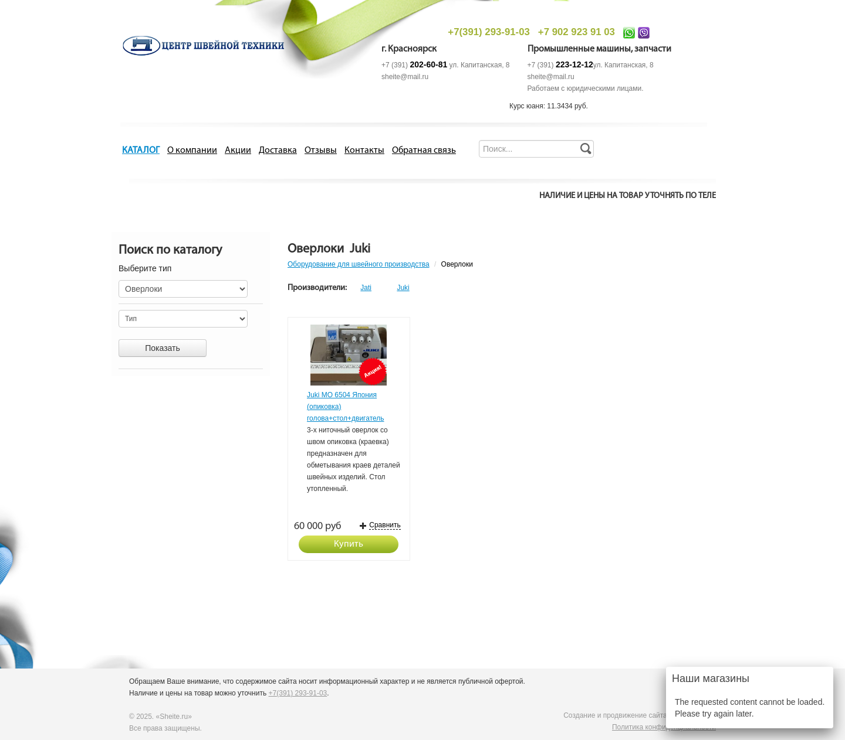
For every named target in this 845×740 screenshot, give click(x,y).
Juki (403, 288)
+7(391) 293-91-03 (488, 31)
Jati (365, 288)
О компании (192, 150)
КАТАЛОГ (141, 150)
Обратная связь (424, 150)
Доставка (278, 150)
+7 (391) (414, 65)
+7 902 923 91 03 (576, 31)
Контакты (364, 150)
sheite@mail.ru (404, 77)
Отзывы (321, 150)
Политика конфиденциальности (664, 727)
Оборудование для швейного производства (359, 264)
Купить (348, 544)
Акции (238, 150)
